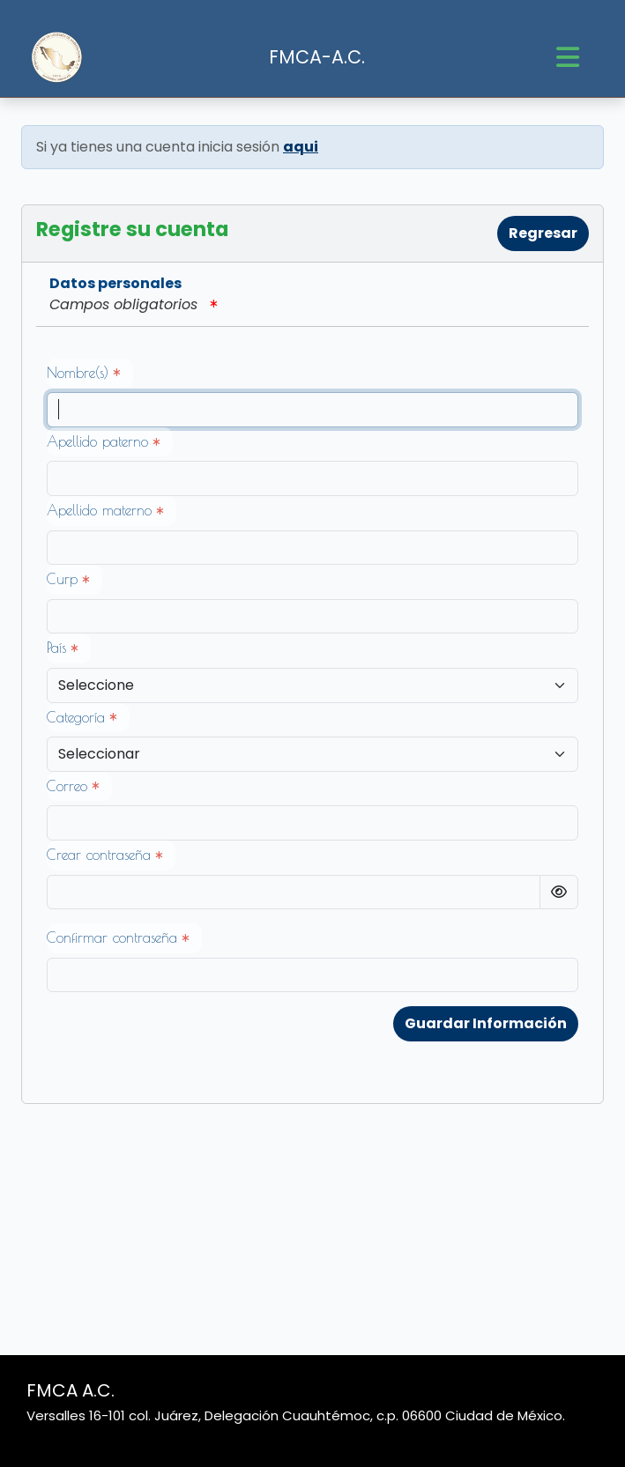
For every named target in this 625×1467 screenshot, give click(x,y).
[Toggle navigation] (568, 57)
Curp (68, 579)
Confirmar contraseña (118, 937)
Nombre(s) (83, 373)
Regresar (543, 233)
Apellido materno (105, 510)
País (62, 648)
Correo (73, 786)
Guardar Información (486, 1023)
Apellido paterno (103, 441)
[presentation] (181, 1040)
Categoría (81, 717)
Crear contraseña (104, 855)
